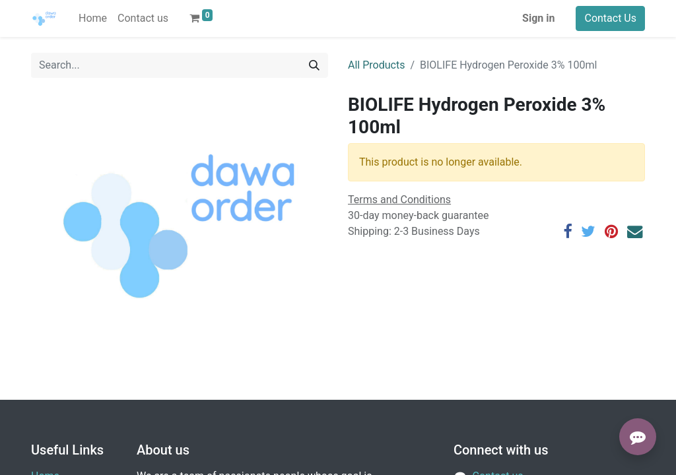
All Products (376, 65)
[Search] (314, 65)
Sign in (538, 18)
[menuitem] (92, 18)
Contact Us (610, 18)
